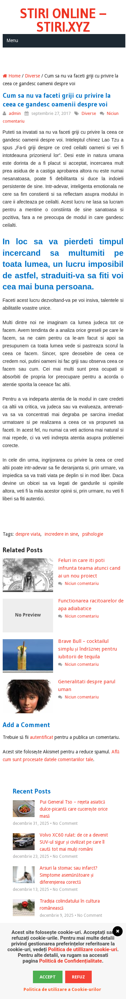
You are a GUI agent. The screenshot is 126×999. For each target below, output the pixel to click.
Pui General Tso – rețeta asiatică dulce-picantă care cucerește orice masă (60, 809)
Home (11, 76)
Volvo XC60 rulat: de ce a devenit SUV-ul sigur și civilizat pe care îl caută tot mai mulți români (60, 842)
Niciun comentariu (82, 583)
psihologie (92, 534)
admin (15, 113)
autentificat (41, 737)
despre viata (27, 534)
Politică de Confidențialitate (70, 961)
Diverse (32, 76)
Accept (48, 976)
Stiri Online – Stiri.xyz (63, 20)
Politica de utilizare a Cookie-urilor (62, 989)
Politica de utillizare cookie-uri (82, 949)
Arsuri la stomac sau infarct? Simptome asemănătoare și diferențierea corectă (55, 875)
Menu (12, 40)
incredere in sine (61, 534)
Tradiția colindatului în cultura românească (56, 905)
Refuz (78, 976)
